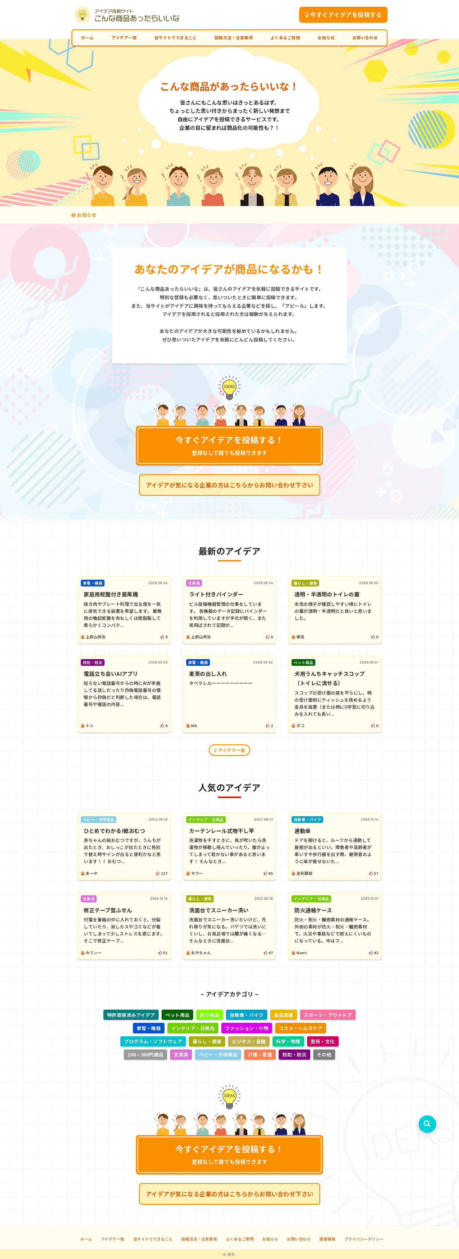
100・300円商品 (146, 1054)
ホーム (87, 37)
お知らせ (326, 37)
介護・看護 (260, 1054)
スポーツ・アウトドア (328, 1014)
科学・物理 (288, 1041)
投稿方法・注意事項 (234, 37)
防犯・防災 (294, 1054)
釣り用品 (209, 1014)
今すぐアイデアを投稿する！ (229, 445)
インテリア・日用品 (193, 1028)
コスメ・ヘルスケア (301, 1028)
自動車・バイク (247, 1014)
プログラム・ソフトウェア (153, 1041)
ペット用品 (177, 1014)
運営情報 (327, 1239)
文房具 (181, 1054)
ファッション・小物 (247, 1028)
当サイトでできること (175, 37)
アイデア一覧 (124, 37)
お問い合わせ (365, 37)
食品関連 (283, 1014)
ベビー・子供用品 (218, 1054)
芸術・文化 (323, 1041)
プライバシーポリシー (364, 1239)
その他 (324, 1054)
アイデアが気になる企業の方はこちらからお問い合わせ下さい (230, 485)
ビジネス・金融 (249, 1041)
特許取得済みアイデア (131, 1014)
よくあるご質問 (285, 37)
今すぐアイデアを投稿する (343, 14)
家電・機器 (149, 1028)
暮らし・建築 (207, 1041)
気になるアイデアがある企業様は (164, 214)
